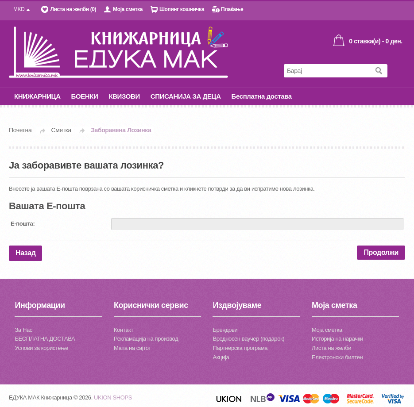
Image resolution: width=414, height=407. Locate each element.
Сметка (61, 130)
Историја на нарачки (337, 338)
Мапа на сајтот (132, 348)
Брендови (225, 329)
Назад (25, 253)
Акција (221, 357)
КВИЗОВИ (123, 96)
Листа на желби (331, 348)
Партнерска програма (240, 348)
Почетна (20, 130)
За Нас (23, 329)
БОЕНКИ (84, 96)
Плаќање (232, 9)
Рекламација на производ (146, 338)
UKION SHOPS (113, 397)
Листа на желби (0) (73, 9)
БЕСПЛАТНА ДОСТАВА (45, 338)
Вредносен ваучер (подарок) (248, 338)
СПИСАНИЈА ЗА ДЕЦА (186, 96)
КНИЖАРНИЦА (37, 96)
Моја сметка (128, 9)
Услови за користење (41, 348)
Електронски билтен (337, 357)
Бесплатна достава (262, 96)
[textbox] (327, 72)
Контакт (123, 329)
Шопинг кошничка (181, 9)
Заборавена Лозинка (121, 130)
